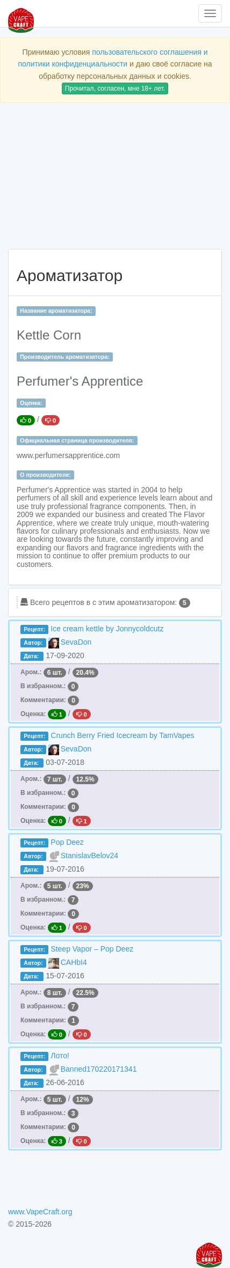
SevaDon (76, 642)
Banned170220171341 (99, 1069)
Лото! (60, 1055)
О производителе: (45, 474)
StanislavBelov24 (89, 855)
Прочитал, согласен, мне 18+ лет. (115, 88)
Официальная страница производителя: (77, 440)
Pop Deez (67, 842)
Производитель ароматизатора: (64, 356)
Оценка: (31, 403)
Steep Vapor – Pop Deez (92, 949)
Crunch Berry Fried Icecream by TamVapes (122, 735)
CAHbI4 (74, 962)
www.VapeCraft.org (40, 1211)
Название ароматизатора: (56, 310)
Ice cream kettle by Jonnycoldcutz (107, 628)
